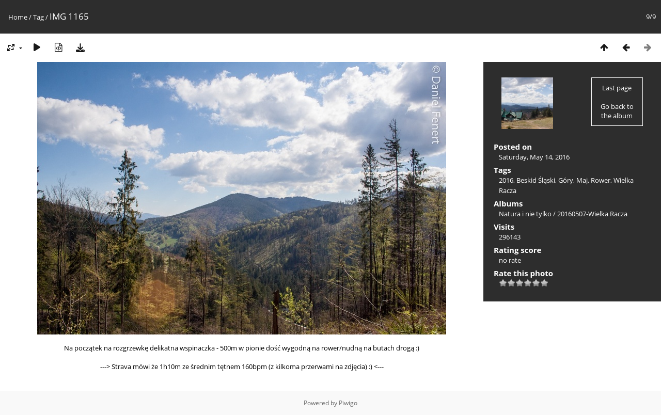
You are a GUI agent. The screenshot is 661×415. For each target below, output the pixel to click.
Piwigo (348, 402)
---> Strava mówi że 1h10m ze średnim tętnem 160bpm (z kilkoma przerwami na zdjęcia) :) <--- (242, 366)
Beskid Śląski (535, 180)
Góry (565, 180)
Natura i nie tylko (525, 213)
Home (17, 17)
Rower (600, 180)
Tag (38, 17)
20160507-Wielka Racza (592, 213)
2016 (506, 180)
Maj (582, 180)
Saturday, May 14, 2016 (534, 157)
